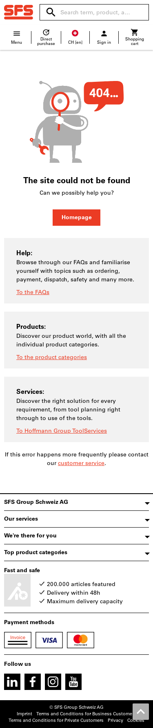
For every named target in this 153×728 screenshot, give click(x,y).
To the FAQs (32, 292)
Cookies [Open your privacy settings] (135, 720)
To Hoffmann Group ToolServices (61, 430)
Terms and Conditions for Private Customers (56, 720)
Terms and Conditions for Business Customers (86, 714)
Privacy (115, 720)
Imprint (24, 714)
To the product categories (51, 357)
